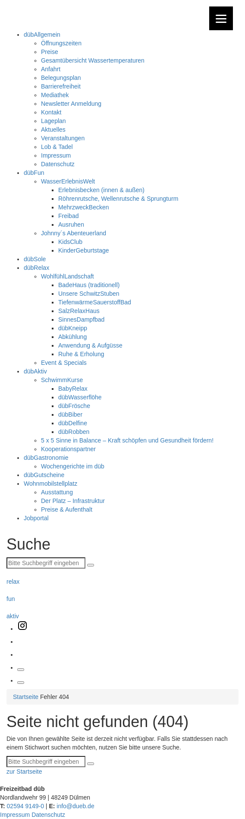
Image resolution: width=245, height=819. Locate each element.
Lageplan (53, 120)
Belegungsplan (61, 77)
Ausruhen (71, 224)
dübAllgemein (42, 34)
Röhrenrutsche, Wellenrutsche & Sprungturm (118, 198)
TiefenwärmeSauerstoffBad (94, 302)
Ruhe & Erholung (81, 354)
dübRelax (36, 267)
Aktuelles (53, 129)
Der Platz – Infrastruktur (73, 500)
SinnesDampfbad (81, 319)
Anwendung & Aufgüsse (90, 345)
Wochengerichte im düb (72, 466)
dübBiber (70, 414)
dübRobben (73, 431)
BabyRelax (73, 388)
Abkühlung (72, 336)
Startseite (25, 696)
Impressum (56, 155)
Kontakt (51, 112)
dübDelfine (72, 423)
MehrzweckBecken (83, 207)
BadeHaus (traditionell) (88, 284)
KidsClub (70, 241)
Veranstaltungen (63, 138)
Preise (49, 51)
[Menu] (221, 18)
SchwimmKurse (62, 379)
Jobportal (36, 518)
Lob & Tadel (57, 146)
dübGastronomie (46, 457)
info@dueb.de (74, 806)
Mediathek (55, 95)
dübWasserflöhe (80, 397)
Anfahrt (50, 69)
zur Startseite (24, 771)
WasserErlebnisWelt (68, 181)
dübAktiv (35, 371)
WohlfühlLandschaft (67, 276)
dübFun (34, 172)
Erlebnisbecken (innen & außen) (101, 190)
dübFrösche (74, 405)
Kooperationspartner (68, 449)
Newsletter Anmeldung (71, 103)
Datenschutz (58, 164)
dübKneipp (72, 328)
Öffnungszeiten (61, 43)
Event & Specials (64, 362)
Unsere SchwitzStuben (88, 293)
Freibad (68, 215)
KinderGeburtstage (83, 250)
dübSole (35, 259)
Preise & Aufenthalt (66, 509)
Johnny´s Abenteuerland (73, 233)
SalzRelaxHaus (79, 310)
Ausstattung (57, 492)
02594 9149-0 (24, 806)
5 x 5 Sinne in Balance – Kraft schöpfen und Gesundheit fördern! (127, 440)
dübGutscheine (44, 474)
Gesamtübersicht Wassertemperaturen (92, 60)
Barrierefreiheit (61, 86)
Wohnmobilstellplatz (50, 483)
